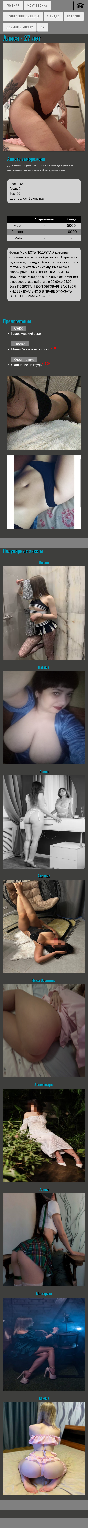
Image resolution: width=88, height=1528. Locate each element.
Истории (73, 16)
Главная (13, 5)
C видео (53, 16)
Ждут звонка (37, 5)
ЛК (42, 27)
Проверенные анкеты (23, 16)
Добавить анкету (20, 27)
